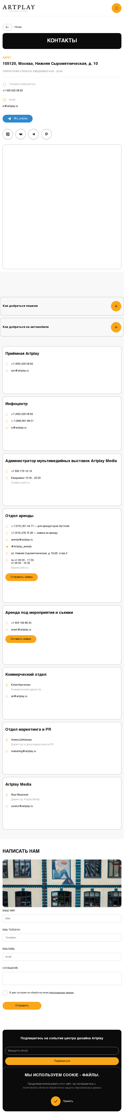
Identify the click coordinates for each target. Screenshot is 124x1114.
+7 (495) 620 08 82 (22, 364)
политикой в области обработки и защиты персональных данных (62, 1088)
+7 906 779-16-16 (21, 471)
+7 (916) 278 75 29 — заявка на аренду (34, 533)
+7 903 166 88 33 (21, 623)
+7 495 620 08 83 (13, 90)
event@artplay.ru (21, 630)
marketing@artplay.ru (23, 751)
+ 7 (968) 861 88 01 (22, 421)
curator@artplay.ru (22, 806)
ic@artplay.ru (10, 106)
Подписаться (62, 1061)
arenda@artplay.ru (22, 540)
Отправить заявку (21, 577)
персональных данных (61, 993)
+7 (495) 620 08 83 (22, 414)
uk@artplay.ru (19, 696)
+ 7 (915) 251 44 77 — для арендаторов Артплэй (40, 526)
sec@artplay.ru (20, 371)
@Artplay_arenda (21, 546)
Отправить (22, 1005)
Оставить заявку (20, 639)
